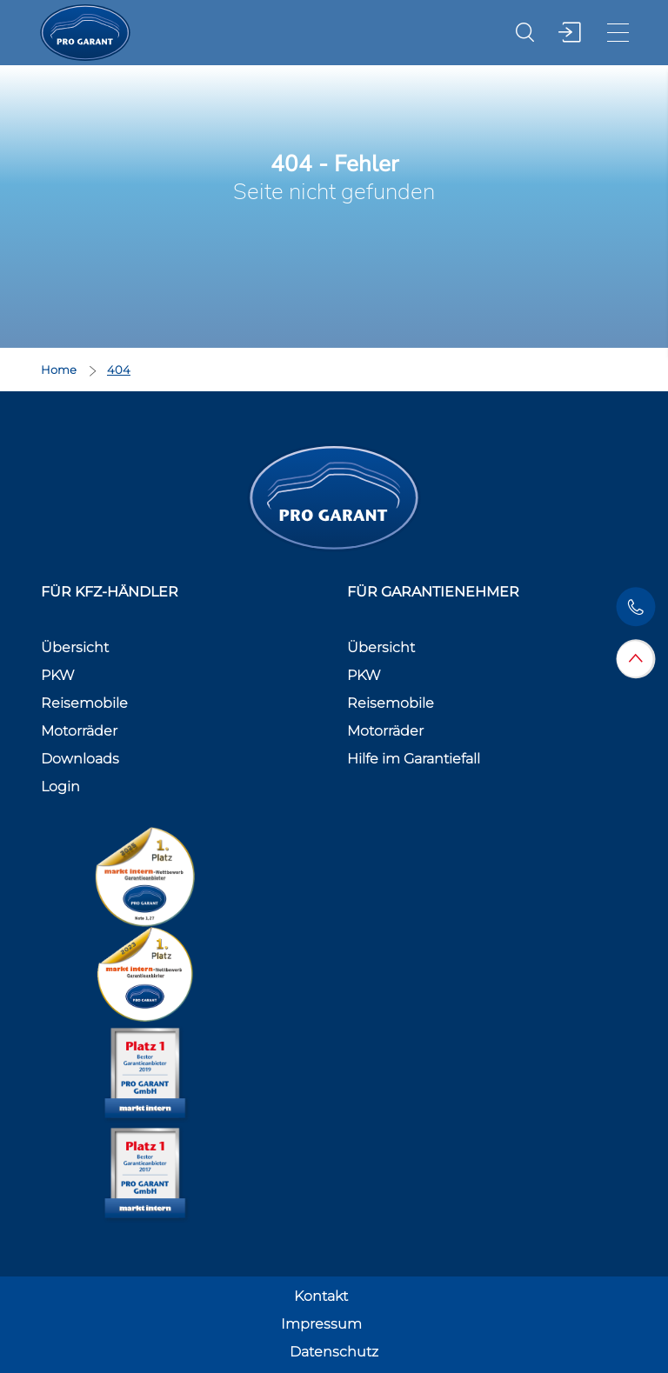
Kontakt (321, 1296)
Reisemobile (84, 703)
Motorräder (79, 731)
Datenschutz (334, 1351)
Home (60, 370)
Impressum (321, 1324)
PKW (58, 675)
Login (60, 786)
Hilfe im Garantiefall (413, 758)
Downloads (80, 758)
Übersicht (75, 647)
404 (118, 370)
